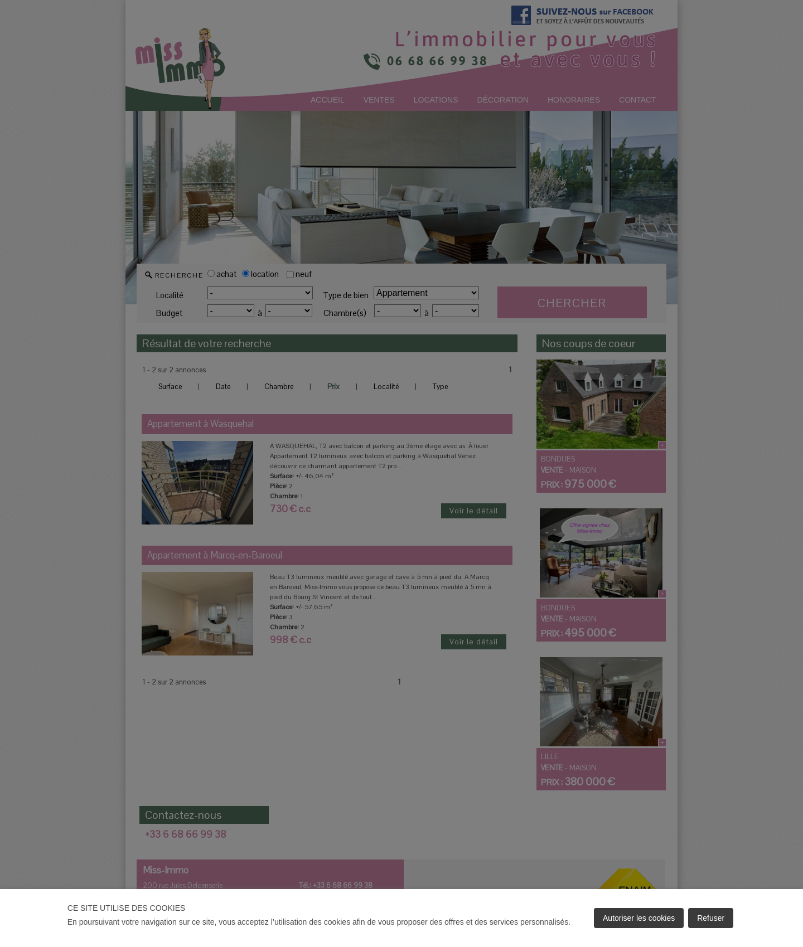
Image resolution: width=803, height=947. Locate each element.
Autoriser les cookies (639, 918)
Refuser (710, 918)
